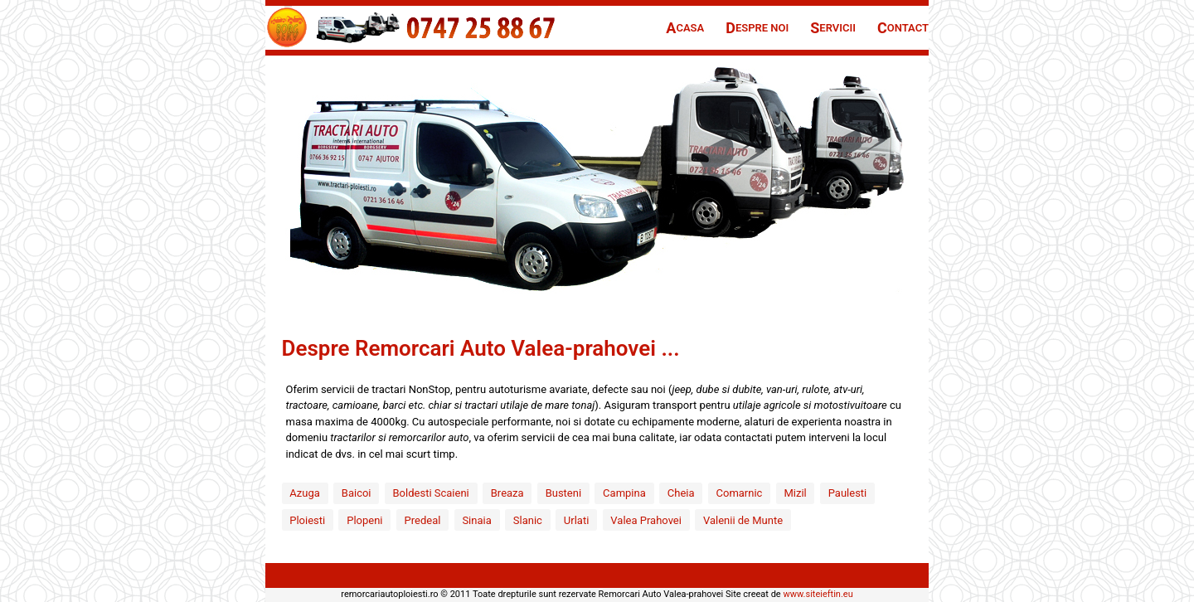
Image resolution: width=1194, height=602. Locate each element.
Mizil (795, 493)
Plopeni (364, 520)
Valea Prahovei (646, 520)
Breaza (507, 493)
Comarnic (739, 493)
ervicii (833, 28)
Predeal (423, 520)
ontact (903, 28)
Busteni (563, 493)
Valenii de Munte (743, 520)
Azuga (304, 493)
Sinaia (476, 520)
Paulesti (847, 493)
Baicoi (356, 493)
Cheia (681, 493)
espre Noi (757, 28)
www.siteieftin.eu (817, 594)
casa (685, 28)
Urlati (576, 520)
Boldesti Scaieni (431, 493)
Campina (624, 493)
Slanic (527, 520)
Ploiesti (307, 520)
